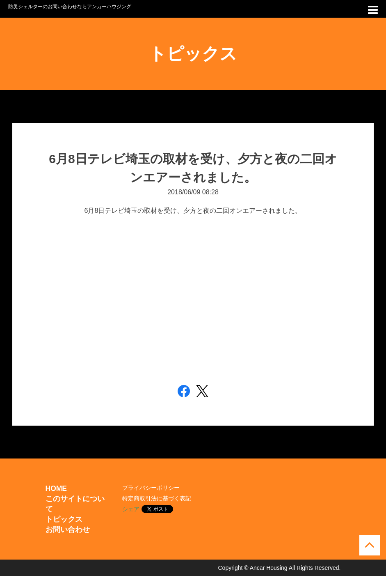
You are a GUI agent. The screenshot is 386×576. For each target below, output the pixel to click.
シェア (130, 509)
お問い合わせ (68, 529)
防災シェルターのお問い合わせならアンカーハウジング (69, 6)
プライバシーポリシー (151, 487)
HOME (56, 488)
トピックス (64, 519)
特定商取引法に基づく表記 (156, 498)
